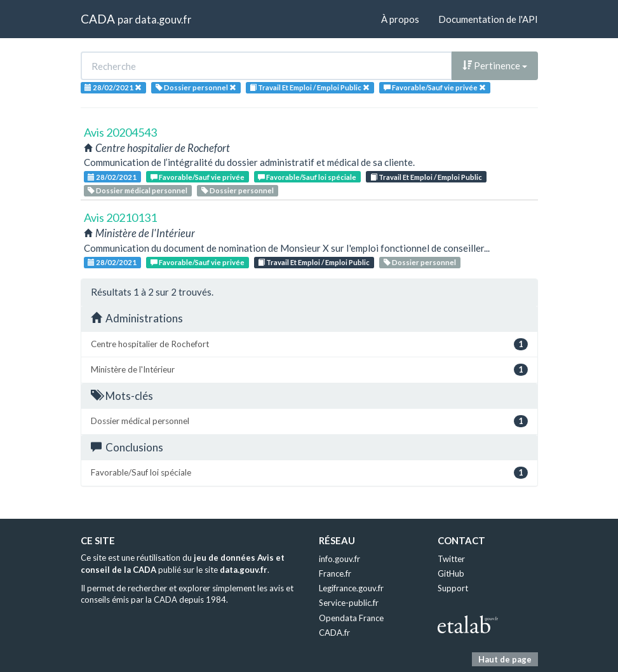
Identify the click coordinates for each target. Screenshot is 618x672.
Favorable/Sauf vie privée (198, 177)
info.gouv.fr (339, 559)
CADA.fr (334, 632)
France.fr (335, 573)
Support (453, 588)
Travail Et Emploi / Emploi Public (426, 177)
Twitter (451, 559)
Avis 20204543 (120, 132)
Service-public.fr (349, 603)
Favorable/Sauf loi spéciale (307, 177)
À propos (400, 19)
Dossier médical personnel (137, 190)
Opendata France (351, 618)
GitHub (451, 573)
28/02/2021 (112, 177)
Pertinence (494, 65)
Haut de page (505, 659)
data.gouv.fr (163, 19)
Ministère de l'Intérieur (309, 370)
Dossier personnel (237, 190)
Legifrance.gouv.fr (351, 588)
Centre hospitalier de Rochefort (309, 344)
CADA (98, 18)
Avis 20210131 (120, 217)
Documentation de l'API (488, 19)
